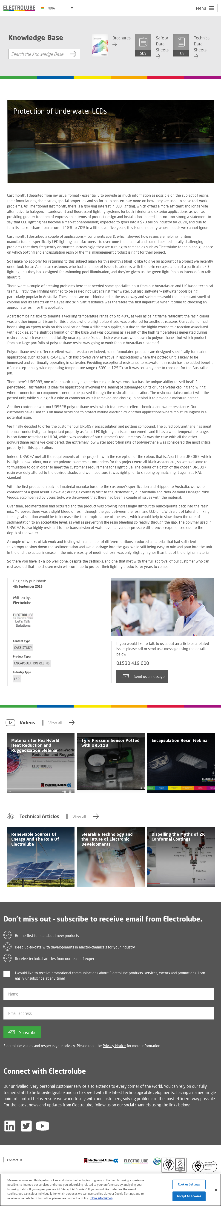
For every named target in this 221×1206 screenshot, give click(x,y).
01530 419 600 (132, 663)
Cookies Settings (189, 1186)
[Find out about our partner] (101, 1160)
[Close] (216, 1192)
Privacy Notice (114, 1045)
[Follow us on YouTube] (42, 1126)
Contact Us (14, 1160)
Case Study (23, 647)
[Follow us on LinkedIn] (9, 1126)
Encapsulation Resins (32, 663)
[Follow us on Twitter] (26, 1126)
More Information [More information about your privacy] (101, 1201)
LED (17, 679)
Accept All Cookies (189, 1198)
